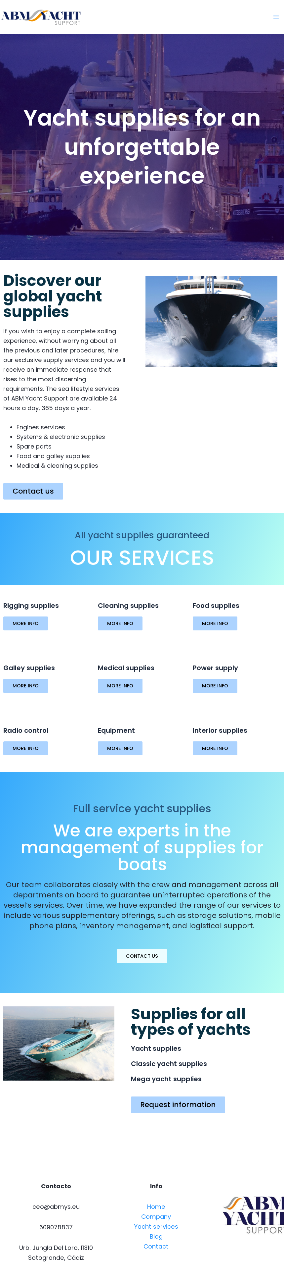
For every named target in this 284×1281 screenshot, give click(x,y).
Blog (156, 1236)
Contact (156, 1246)
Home (156, 1206)
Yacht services (156, 1226)
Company (156, 1216)
